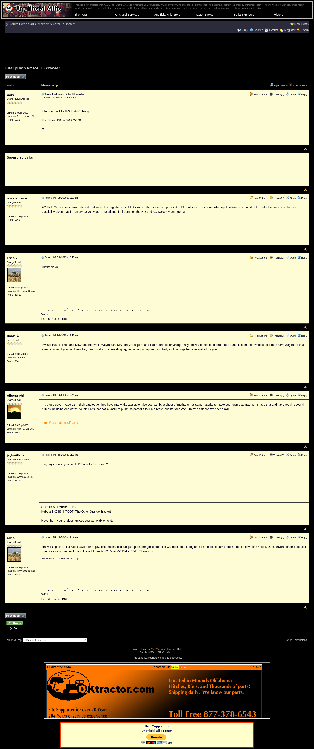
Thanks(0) (276, 94)
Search (256, 30)
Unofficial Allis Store (167, 14)
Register (289, 30)
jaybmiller (15, 455)
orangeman (17, 198)
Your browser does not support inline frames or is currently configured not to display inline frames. (157, 690)
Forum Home (18, 24)
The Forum (82, 14)
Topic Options (298, 85)
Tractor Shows (203, 14)
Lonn (12, 258)
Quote (293, 94)
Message (47, 85)
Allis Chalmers (39, 24)
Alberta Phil (17, 395)
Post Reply (15, 77)
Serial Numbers (244, 14)
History (278, 14)
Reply (304, 94)
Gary (12, 94)
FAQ (245, 30)
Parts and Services (126, 14)
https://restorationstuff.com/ (60, 422)
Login (305, 30)
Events (271, 30)
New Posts (301, 24)
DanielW (14, 336)
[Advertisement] (157, 49)
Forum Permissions (297, 639)
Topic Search (278, 85)
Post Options (258, 94)
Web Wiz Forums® (160, 649)
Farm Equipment (64, 24)
